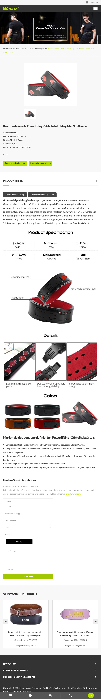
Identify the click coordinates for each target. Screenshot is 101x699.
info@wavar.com (73, 493)
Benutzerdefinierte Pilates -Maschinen (21, 680)
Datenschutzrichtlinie (21, 664)
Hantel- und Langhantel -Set (52, 683)
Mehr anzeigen (26, 676)
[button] (5, 595)
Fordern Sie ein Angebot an (42, 195)
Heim (8, 49)
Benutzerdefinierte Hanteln (79, 683)
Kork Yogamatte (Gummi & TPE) (58, 669)
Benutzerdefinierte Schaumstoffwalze (21, 683)
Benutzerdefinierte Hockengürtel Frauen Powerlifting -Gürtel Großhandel (75, 607)
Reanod (6, 664)
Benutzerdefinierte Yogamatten (52, 686)
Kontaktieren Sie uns (15, 643)
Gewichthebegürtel (38, 49)
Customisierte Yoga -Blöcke (53, 680)
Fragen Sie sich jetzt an (26, 619)
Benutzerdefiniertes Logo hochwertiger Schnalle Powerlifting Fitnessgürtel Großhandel (26, 607)
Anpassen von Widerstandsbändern (20, 686)
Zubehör (24, 49)
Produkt (16, 49)
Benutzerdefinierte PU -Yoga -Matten (42, 673)
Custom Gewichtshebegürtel (80, 680)
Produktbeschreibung (15, 195)
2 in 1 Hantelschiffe (34, 669)
